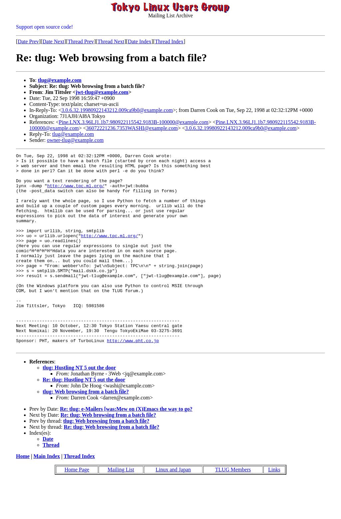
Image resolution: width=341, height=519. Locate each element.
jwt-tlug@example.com (102, 92)
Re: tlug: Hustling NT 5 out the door (84, 418)
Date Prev (28, 41)
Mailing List (121, 508)
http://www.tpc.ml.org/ (76, 193)
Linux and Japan (173, 508)
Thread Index (169, 41)
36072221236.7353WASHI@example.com (132, 128)
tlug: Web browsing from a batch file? (86, 430)
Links (274, 508)
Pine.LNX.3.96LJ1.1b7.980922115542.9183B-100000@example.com (133, 122)
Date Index (140, 41)
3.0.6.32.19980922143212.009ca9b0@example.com (117, 110)
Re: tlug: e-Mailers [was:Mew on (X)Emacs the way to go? (126, 448)
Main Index (46, 495)
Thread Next (111, 41)
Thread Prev (81, 41)
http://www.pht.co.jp (133, 378)
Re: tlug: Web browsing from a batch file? (108, 454)
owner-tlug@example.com (75, 140)
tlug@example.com (60, 80)
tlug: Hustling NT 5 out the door (79, 406)
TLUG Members (233, 508)
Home (23, 495)
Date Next (53, 41)
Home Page (77, 508)
